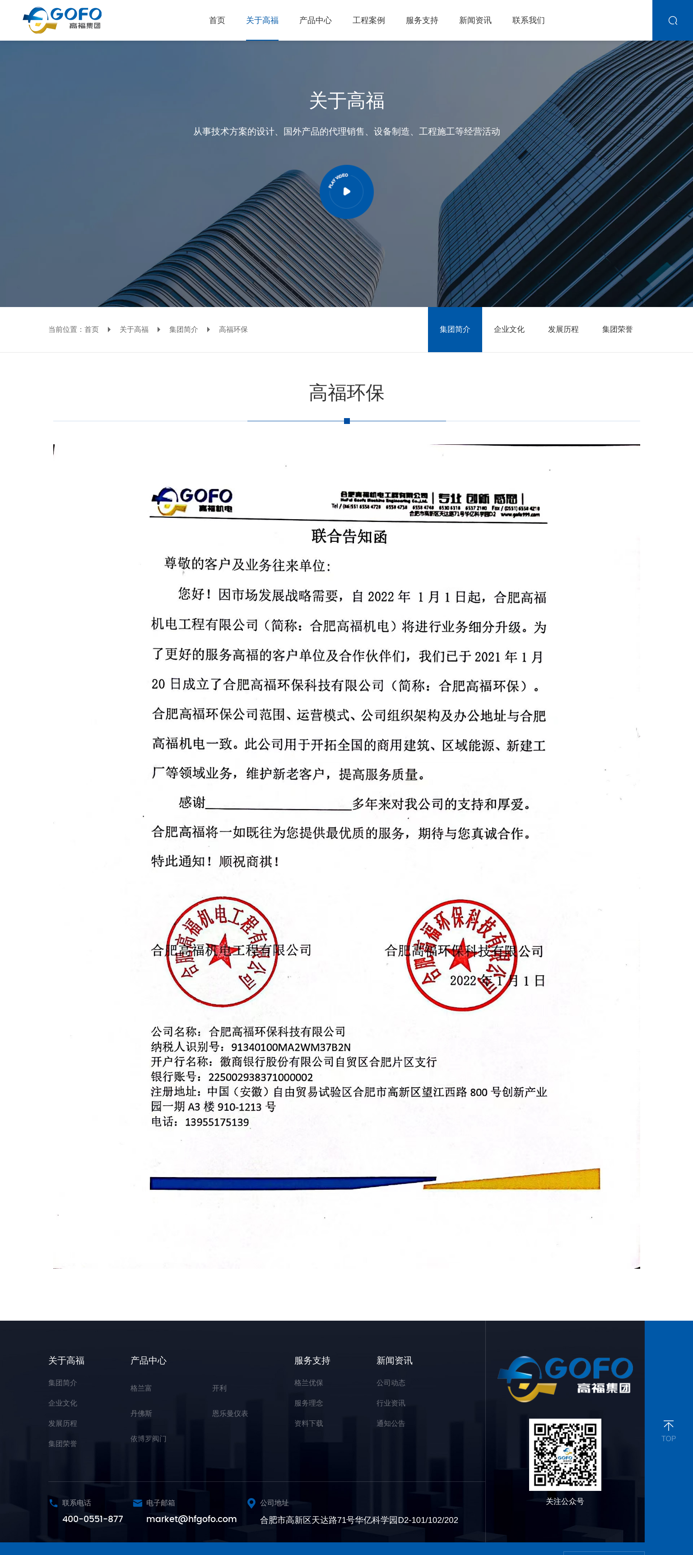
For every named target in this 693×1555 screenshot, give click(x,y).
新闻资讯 (395, 1360)
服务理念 (308, 1403)
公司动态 (391, 1383)
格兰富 (141, 1388)
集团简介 (183, 329)
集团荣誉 (62, 1444)
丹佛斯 (141, 1413)
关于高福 (134, 329)
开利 (219, 1388)
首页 (91, 329)
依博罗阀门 (148, 1439)
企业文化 (62, 1403)
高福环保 (233, 329)
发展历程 (62, 1423)
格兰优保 (308, 1383)
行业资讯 (391, 1403)
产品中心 (148, 1360)
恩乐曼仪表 (230, 1413)
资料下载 (308, 1423)
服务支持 (312, 1360)
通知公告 (391, 1423)
